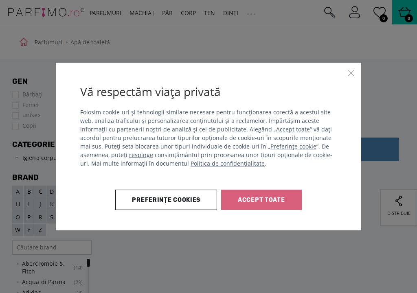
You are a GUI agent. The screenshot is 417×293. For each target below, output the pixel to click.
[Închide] (351, 73)
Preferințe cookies (166, 200)
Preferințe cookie (293, 146)
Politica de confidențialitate (228, 163)
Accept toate (293, 129)
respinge (141, 155)
